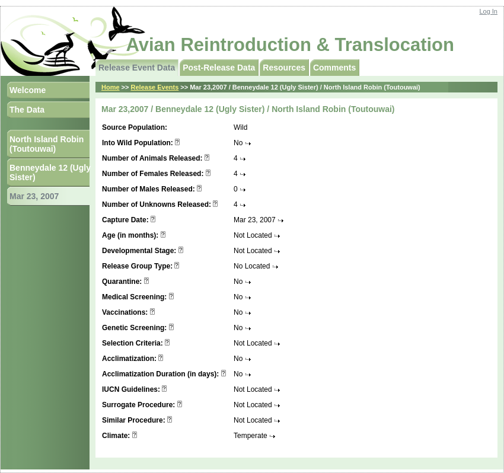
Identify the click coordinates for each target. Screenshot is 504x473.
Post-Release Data (219, 67)
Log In (488, 11)
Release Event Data (136, 67)
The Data (26, 109)
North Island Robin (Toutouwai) (46, 144)
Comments (334, 67)
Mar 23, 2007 (34, 196)
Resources (284, 67)
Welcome (27, 90)
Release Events (155, 87)
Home (110, 87)
